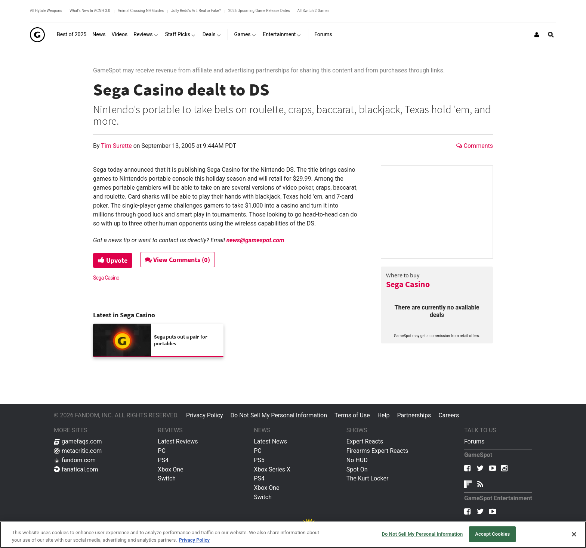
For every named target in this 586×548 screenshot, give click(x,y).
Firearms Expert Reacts (377, 450)
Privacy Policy (204, 415)
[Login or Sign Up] (537, 34)
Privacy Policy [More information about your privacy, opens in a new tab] (194, 540)
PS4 (163, 460)
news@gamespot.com (255, 240)
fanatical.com (76, 469)
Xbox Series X (272, 469)
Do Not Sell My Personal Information (279, 415)
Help (383, 415)
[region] (293, 534)
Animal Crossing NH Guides (141, 11)
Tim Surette (117, 145)
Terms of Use (352, 415)
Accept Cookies (492, 534)
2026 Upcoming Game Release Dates (259, 11)
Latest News (270, 441)
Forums (474, 441)
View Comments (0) (177, 259)
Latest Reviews (178, 441)
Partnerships (414, 415)
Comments (474, 145)
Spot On (357, 469)
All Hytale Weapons (46, 11)
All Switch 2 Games (313, 11)
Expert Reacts (364, 441)
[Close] (574, 534)
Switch (167, 478)
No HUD (357, 460)
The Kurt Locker (367, 478)
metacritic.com (78, 450)
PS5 (259, 460)
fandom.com (75, 460)
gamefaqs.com (78, 441)
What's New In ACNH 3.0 (90, 11)
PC (162, 450)
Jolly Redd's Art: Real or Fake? (196, 11)
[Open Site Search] (551, 34)
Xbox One (170, 469)
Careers (448, 415)
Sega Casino (408, 284)
